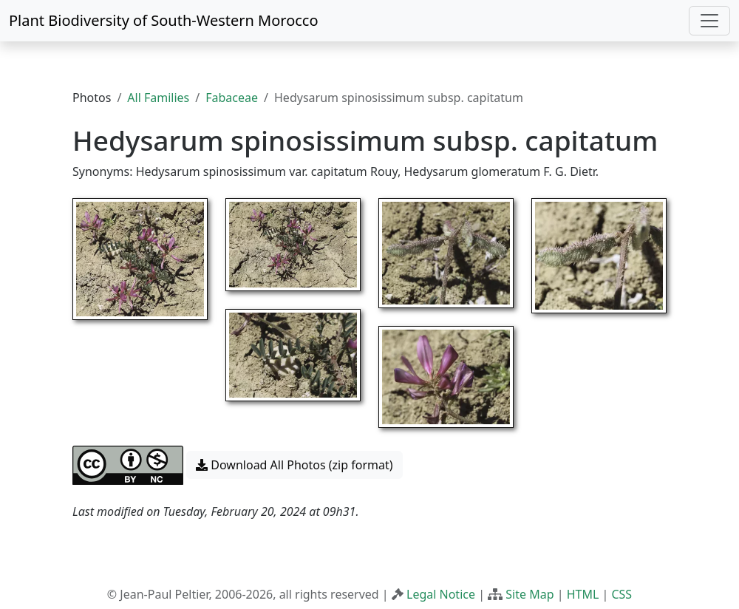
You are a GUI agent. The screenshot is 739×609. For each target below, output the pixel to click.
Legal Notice (440, 594)
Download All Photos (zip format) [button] (294, 465)
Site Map (529, 594)
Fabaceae (231, 97)
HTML (583, 594)
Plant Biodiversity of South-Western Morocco (164, 20)
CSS (621, 594)
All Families (158, 97)
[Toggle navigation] (709, 20)
